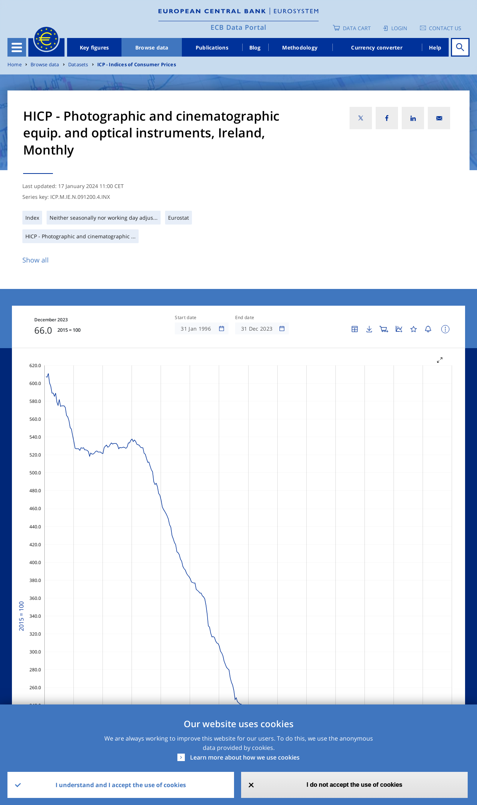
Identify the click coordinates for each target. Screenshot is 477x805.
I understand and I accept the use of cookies (121, 785)
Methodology (300, 47)
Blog (255, 47)
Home (14, 64)
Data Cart (357, 28)
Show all (35, 259)
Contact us (445, 28)
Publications (212, 47)
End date (245, 318)
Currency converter (376, 47)
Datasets (78, 64)
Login (399, 28)
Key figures (94, 47)
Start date (185, 318)
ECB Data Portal (238, 27)
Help (435, 47)
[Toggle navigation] (16, 47)
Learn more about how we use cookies (245, 757)
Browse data (151, 47)
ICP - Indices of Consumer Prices (136, 64)
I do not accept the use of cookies (354, 785)
